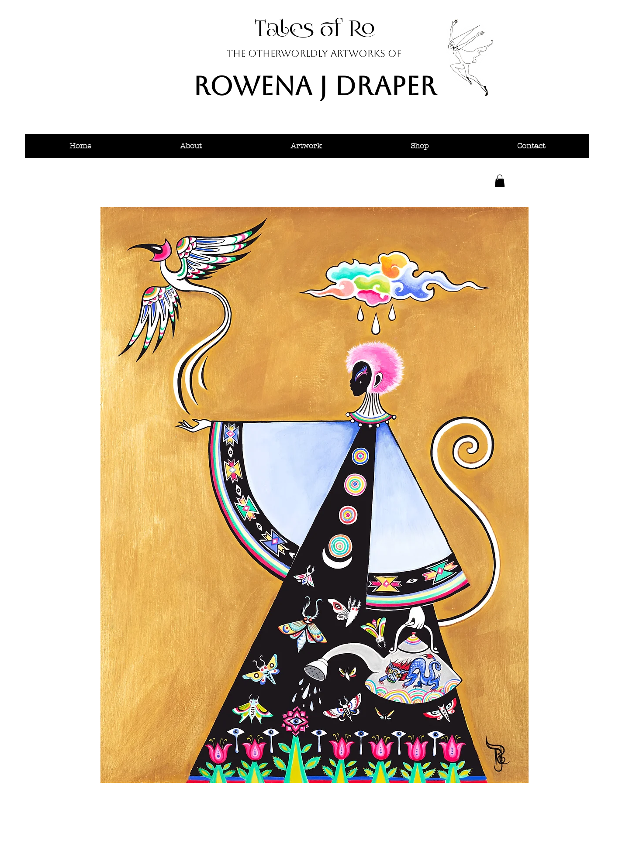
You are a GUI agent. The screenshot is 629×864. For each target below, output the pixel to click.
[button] (190, 146)
